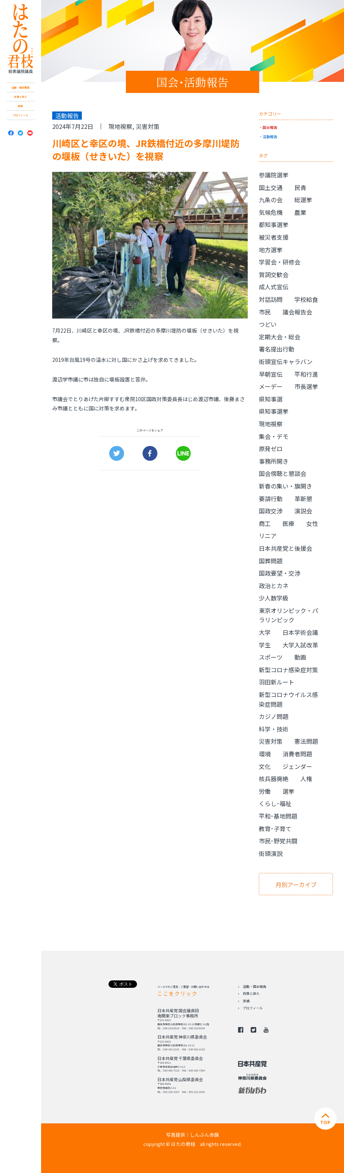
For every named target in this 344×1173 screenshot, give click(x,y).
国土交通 (271, 187)
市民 (265, 311)
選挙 (288, 791)
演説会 (303, 510)
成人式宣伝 (273, 286)
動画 (300, 657)
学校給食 (306, 299)
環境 (265, 753)
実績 (20, 106)
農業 (300, 212)
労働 (265, 791)
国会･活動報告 (192, 82)
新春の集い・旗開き (285, 485)
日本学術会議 (300, 632)
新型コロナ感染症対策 (288, 669)
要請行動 (271, 498)
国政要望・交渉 (279, 573)
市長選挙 (306, 386)
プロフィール (20, 115)
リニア (268, 535)
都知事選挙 (273, 224)
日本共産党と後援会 (285, 548)
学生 (265, 644)
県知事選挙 (273, 411)
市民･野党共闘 (278, 840)
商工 (265, 523)
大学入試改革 (300, 644)
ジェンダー (297, 766)
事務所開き (273, 461)
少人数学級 (273, 597)
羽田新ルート (276, 681)
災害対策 (148, 126)
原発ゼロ (271, 448)
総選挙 (303, 199)
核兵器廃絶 (273, 778)
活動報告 (270, 136)
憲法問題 (306, 741)
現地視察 (120, 126)
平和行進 (306, 374)
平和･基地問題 (278, 816)
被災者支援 (273, 237)
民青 (300, 187)
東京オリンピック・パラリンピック (288, 615)
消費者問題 (297, 753)
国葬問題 (271, 560)
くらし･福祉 (275, 803)
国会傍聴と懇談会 (282, 473)
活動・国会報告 (20, 87)
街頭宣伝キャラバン (286, 361)
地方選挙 (271, 249)
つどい (268, 324)
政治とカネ (273, 585)
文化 (265, 766)
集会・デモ (273, 436)
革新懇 (303, 498)
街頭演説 (271, 853)
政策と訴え (20, 97)
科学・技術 (273, 728)
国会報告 (270, 127)
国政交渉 (271, 510)
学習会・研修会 (279, 261)
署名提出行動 (276, 348)
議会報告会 (297, 311)
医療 (288, 523)
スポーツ (271, 657)
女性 (312, 523)
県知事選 (271, 398)
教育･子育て (275, 828)
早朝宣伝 (271, 374)
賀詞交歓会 (273, 274)
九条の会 (271, 199)
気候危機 (271, 212)
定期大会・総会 (279, 336)
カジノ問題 (273, 716)
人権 (306, 778)
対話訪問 (271, 299)
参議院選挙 (273, 174)
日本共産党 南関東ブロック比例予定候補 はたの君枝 (20, 38)
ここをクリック (177, 993)
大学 (265, 632)
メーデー (271, 386)
